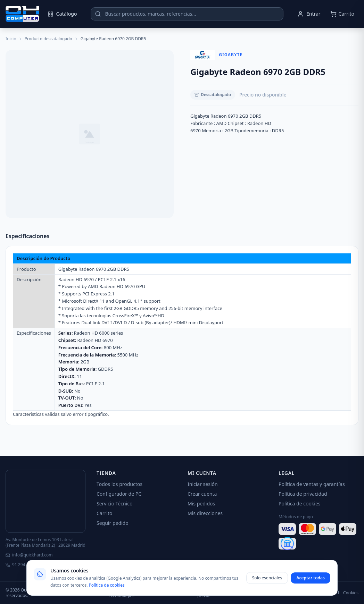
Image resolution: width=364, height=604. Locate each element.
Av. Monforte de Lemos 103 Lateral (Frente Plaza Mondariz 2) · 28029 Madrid (45, 542)
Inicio (11, 39)
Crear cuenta (202, 493)
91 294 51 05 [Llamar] (21, 565)
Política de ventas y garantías (312, 484)
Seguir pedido (113, 523)
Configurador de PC (119, 493)
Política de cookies (300, 503)
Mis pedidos (201, 503)
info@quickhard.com (29, 555)
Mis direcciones (205, 513)
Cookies (350, 593)
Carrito (104, 513)
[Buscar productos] (187, 13)
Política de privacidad (303, 493)
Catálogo (62, 13)
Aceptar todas (310, 578)
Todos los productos (119, 484)
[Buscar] (98, 13)
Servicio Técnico (114, 503)
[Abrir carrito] (342, 14)
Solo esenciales (267, 578)
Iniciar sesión (203, 484)
